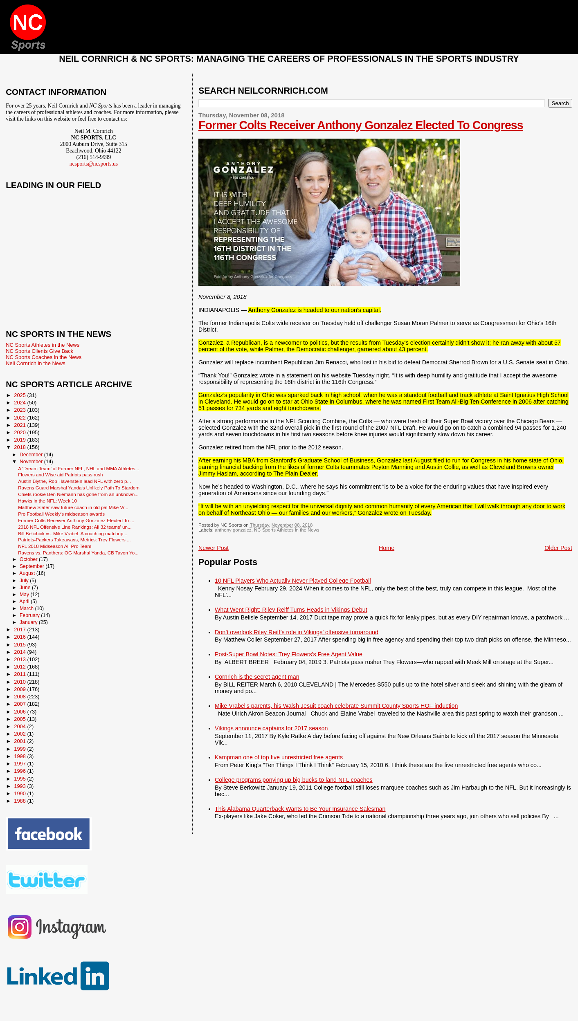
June (26, 587)
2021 (20, 425)
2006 (20, 712)
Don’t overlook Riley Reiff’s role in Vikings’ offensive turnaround (296, 632)
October (29, 559)
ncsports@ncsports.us (94, 164)
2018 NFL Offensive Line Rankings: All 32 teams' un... (75, 527)
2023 (20, 410)
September (32, 566)
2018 (20, 447)
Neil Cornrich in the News (35, 363)
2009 (20, 689)
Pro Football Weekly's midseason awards (61, 513)
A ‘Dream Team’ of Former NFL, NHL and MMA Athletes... (78, 468)
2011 (20, 674)
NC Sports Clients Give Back (39, 351)
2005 (20, 719)
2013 (20, 659)
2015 (20, 645)
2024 (20, 402)
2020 (20, 432)
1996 (20, 771)
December (32, 455)
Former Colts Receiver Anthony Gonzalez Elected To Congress (360, 125)
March (27, 608)
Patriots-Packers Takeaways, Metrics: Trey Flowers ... (74, 539)
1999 (20, 749)
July (25, 580)
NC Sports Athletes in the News (286, 529)
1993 (20, 786)
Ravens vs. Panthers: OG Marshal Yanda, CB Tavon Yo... (78, 552)
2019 (20, 440)
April (25, 601)
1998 (20, 756)
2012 (20, 667)
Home (386, 548)
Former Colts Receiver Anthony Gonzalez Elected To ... (76, 520)
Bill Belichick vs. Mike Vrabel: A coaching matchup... (72, 533)
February (30, 615)
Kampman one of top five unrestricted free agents (279, 757)
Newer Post (213, 548)
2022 (20, 418)
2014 (20, 652)
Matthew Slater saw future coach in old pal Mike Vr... (73, 507)
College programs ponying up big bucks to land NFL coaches (294, 779)
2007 (20, 704)
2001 (20, 741)
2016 (20, 637)
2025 (20, 395)
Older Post (558, 548)
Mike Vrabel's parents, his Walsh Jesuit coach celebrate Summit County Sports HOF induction (336, 705)
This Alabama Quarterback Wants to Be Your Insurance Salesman (300, 809)
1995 (20, 779)
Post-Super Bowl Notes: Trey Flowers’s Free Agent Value (288, 654)
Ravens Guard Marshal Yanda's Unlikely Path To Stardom (78, 487)
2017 (20, 629)
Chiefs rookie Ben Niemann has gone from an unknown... (78, 494)
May (25, 594)
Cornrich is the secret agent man (257, 676)
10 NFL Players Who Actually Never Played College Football (293, 580)
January (29, 622)
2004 (20, 726)
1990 (20, 793)
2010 (20, 682)
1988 (20, 801)
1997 (20, 764)
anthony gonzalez (233, 529)
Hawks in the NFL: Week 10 (47, 500)
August (27, 573)
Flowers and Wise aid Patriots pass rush (60, 474)
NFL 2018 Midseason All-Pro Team (54, 546)
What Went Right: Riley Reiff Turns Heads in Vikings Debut (291, 609)
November (32, 461)
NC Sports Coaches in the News (43, 357)
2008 (20, 696)
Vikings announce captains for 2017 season (271, 728)
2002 (20, 734)
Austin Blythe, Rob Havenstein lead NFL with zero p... (74, 481)
